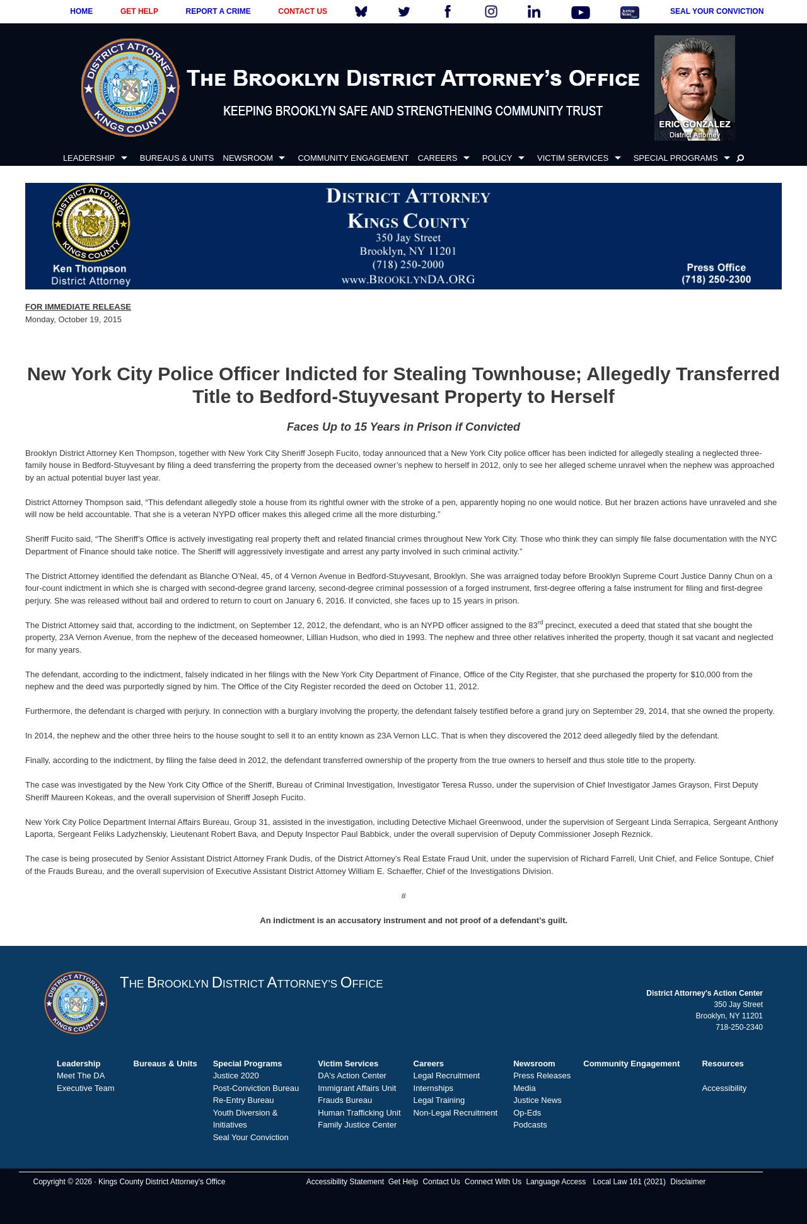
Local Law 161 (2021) (629, 1181)
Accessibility (724, 1088)
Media (524, 1088)
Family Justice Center (357, 1124)
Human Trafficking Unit (359, 1112)
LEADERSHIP (89, 158)
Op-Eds (527, 1112)
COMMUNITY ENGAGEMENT (353, 158)
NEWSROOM (248, 158)
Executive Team (86, 1088)
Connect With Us (493, 1181)
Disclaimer (687, 1181)
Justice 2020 (236, 1075)
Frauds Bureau (345, 1100)
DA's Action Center (352, 1075)
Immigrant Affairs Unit (357, 1088)
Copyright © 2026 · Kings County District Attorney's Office (129, 1181)
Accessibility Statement (345, 1181)
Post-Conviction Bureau (256, 1088)
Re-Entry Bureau (243, 1100)
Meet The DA (81, 1075)
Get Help (403, 1181)
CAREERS (437, 158)
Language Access (556, 1181)
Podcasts (530, 1124)
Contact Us (441, 1181)
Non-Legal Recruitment (456, 1112)
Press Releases (542, 1075)
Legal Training (439, 1100)
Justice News (537, 1100)
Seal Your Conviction (251, 1137)
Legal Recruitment (447, 1075)
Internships (434, 1088)
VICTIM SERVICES (572, 158)
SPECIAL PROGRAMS (676, 158)
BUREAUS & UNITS (177, 158)
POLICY (497, 158)
